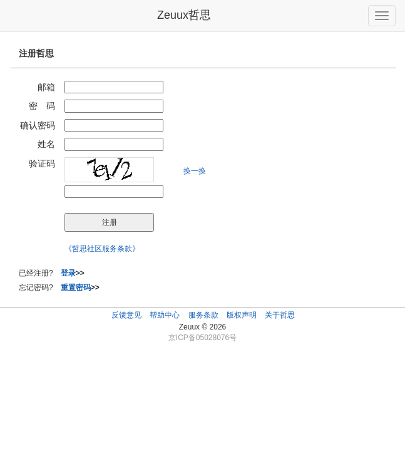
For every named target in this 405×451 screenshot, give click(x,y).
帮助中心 (165, 315)
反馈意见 (126, 315)
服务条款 (203, 315)
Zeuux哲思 (184, 15)
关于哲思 (280, 315)
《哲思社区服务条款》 (102, 248)
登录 (68, 273)
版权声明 (242, 315)
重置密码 (76, 287)
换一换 (194, 171)
